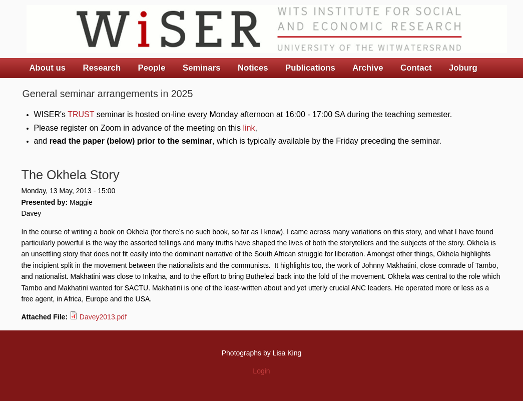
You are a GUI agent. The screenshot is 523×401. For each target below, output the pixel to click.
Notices (253, 68)
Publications (310, 68)
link (249, 128)
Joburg (463, 68)
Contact (415, 68)
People (152, 68)
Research (102, 68)
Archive (367, 68)
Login (261, 371)
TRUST (81, 114)
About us (48, 68)
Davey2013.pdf (103, 317)
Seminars (202, 68)
